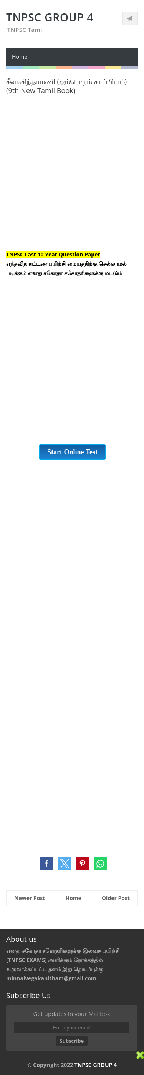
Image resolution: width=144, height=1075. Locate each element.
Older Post (116, 898)
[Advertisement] (72, 178)
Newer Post (29, 898)
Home (20, 56)
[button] (46, 863)
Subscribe (72, 1040)
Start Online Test (72, 452)
